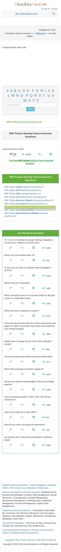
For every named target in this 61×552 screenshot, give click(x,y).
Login (53, 9)
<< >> (40, 33)
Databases (31, 488)
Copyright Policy (12, 540)
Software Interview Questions (15, 485)
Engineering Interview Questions (16, 510)
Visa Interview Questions (13, 523)
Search (30, 109)
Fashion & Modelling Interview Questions (20, 533)
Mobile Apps (42, 488)
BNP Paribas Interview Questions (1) (24, 187)
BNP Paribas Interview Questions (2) (30, 210)
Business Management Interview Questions (21, 492)
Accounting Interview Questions (16, 530)
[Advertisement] (30, 67)
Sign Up (45, 9)
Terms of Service (28, 540)
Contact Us (51, 540)
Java (24, 488)
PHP (11, 488)
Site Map (41, 540)
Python (5, 488)
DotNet (17, 488)
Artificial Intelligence (38, 485)
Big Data (52, 485)
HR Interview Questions (41, 530)
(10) (24, 122)
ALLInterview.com (26, 13)
